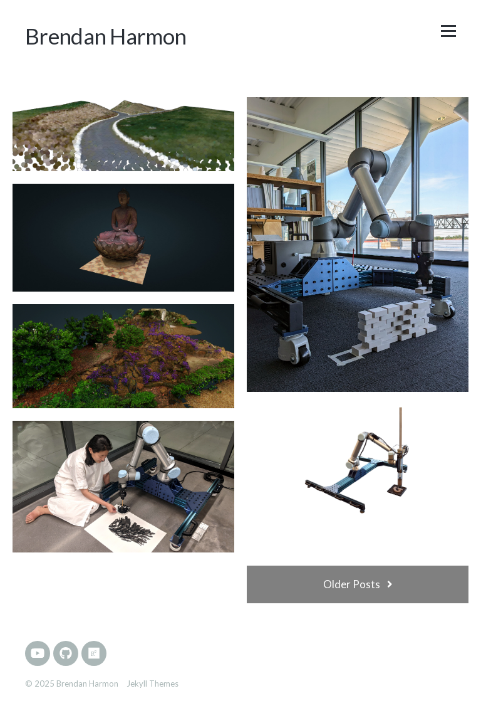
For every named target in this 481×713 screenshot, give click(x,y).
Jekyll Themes (152, 684)
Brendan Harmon (105, 36)
